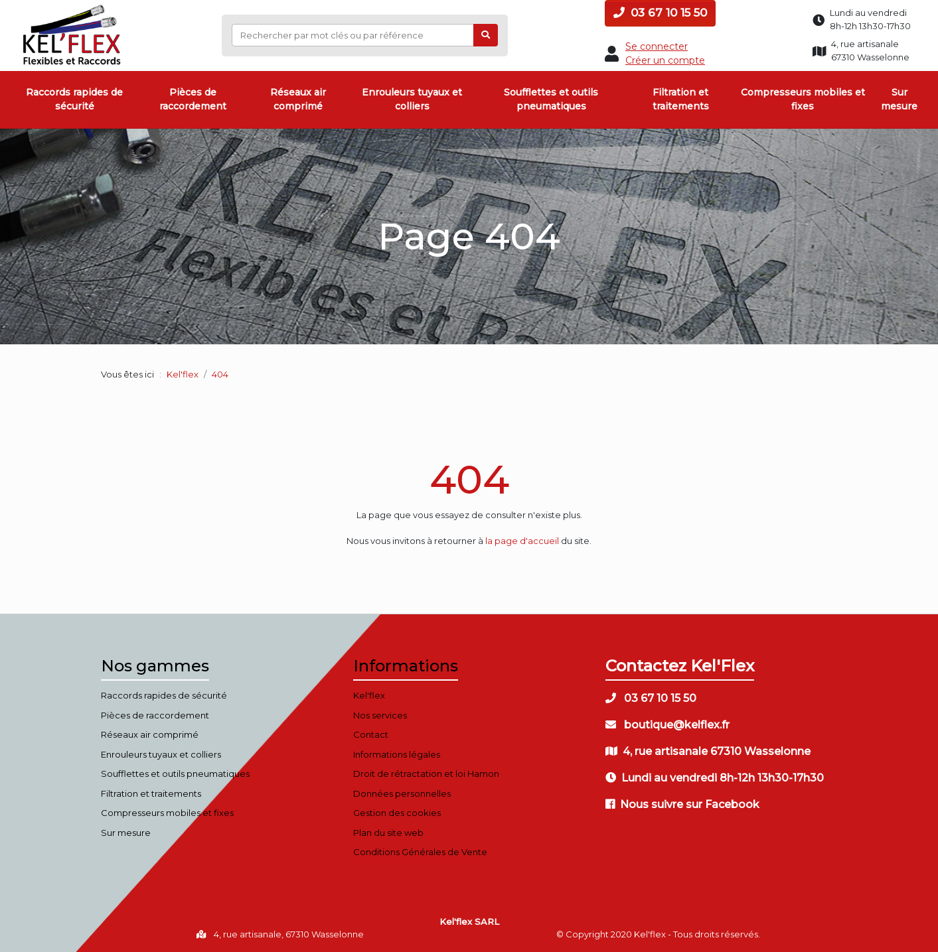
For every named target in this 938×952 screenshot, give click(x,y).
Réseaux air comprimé (298, 99)
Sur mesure (899, 99)
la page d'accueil (522, 540)
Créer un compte (665, 60)
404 (469, 479)
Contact (370, 734)
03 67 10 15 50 (660, 12)
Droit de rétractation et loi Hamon (426, 773)
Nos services (380, 715)
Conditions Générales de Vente (420, 852)
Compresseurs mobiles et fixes (803, 99)
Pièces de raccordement (192, 99)
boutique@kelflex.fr (667, 724)
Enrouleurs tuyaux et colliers (412, 99)
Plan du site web (388, 832)
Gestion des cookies (397, 812)
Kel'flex (182, 374)
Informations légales (396, 754)
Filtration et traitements (681, 99)
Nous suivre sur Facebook (682, 804)
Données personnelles (402, 793)
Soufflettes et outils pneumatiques (551, 99)
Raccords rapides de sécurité (74, 99)
